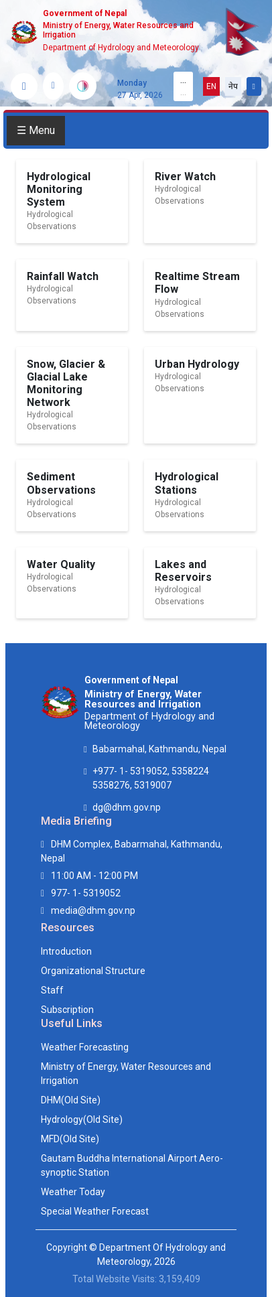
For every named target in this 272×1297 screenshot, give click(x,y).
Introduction (66, 951)
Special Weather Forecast (95, 1211)
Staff (52, 990)
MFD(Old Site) (70, 1139)
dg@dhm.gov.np (126, 807)
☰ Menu (36, 130)
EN (211, 86)
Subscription (67, 1009)
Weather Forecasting (85, 1047)
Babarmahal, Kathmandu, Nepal (159, 749)
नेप (233, 86)
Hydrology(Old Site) (82, 1119)
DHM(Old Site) (70, 1100)
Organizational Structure (93, 970)
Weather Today (73, 1191)
